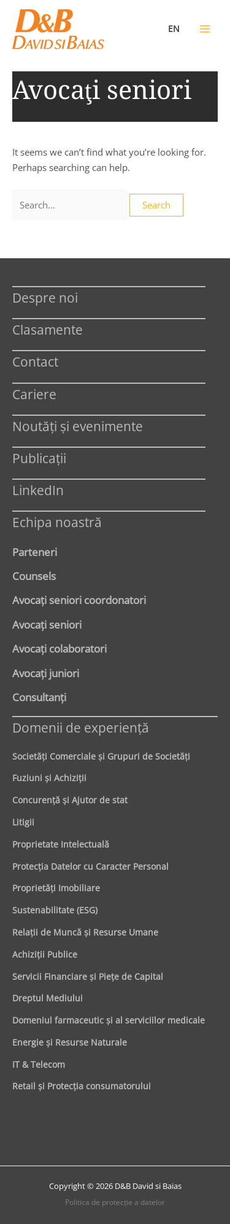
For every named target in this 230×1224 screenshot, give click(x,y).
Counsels (34, 575)
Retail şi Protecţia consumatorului (81, 1086)
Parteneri (34, 551)
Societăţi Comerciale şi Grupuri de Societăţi (101, 756)
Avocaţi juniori (45, 673)
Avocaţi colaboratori (59, 648)
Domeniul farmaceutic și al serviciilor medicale (108, 1020)
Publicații (39, 458)
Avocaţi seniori (47, 624)
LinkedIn (38, 490)
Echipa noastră (57, 522)
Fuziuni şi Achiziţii (49, 778)
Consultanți (39, 697)
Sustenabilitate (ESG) (55, 910)
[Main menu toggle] (205, 29)
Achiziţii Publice (44, 954)
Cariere (34, 394)
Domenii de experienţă (80, 727)
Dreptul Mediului (47, 998)
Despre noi (45, 297)
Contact (35, 361)
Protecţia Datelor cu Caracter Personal (90, 866)
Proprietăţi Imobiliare (56, 888)
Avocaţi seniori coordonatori (79, 599)
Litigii (23, 822)
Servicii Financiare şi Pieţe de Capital (87, 976)
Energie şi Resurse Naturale (69, 1042)
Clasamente (47, 329)
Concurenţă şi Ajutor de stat (70, 800)
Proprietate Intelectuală (60, 844)
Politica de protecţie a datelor (115, 1202)
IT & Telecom (38, 1064)
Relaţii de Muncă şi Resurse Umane (85, 932)
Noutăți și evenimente (77, 426)
